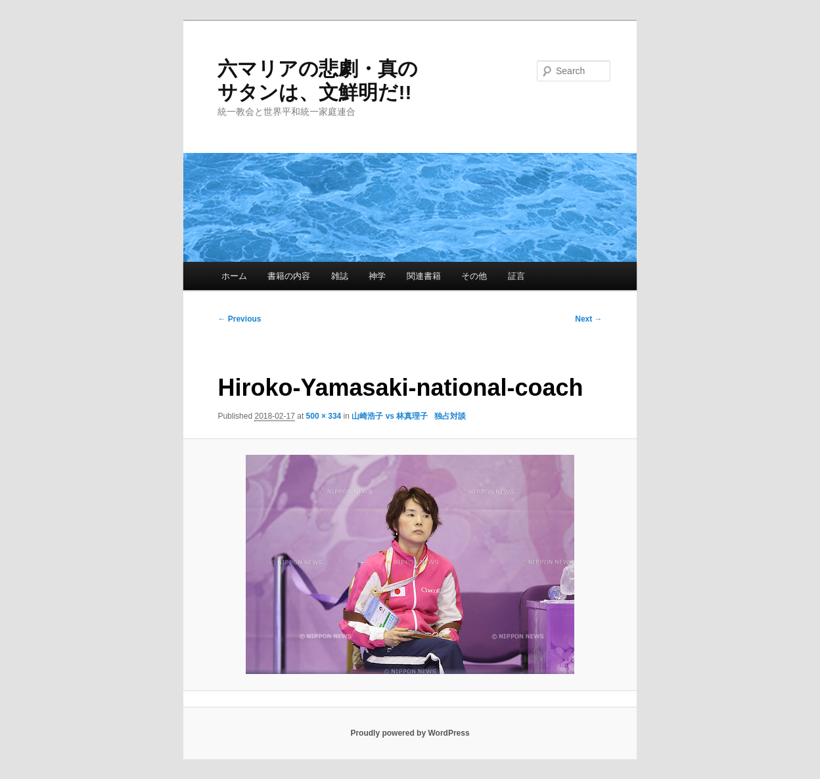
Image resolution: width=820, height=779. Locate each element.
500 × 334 (324, 416)
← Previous (239, 319)
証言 (516, 276)
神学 (377, 276)
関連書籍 (424, 276)
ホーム (234, 276)
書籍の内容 (288, 276)
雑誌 (339, 276)
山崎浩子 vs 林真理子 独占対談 (409, 416)
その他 (474, 276)
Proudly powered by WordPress (409, 733)
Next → (588, 319)
